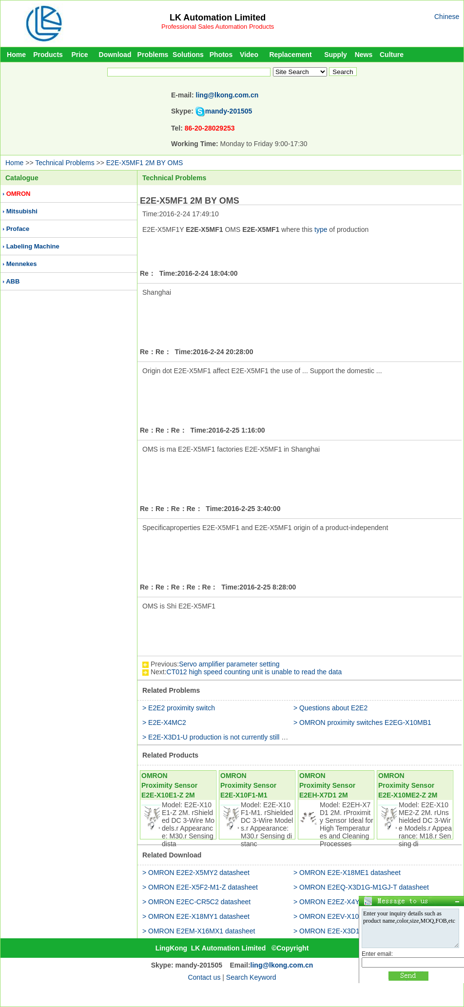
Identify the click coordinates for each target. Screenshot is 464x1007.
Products (48, 54)
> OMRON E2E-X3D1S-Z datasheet (348, 931)
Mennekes (21, 263)
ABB (12, 281)
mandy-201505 (228, 111)
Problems (153, 54)
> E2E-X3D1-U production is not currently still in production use (237, 737)
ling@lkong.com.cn (227, 95)
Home (16, 54)
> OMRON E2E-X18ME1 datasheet (347, 872)
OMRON (18, 193)
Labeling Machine (32, 246)
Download (115, 54)
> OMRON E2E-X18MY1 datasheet (196, 916)
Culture (392, 54)
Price (79, 54)
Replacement (290, 54)
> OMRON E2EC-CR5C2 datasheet (196, 902)
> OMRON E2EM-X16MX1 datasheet (198, 931)
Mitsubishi (22, 211)
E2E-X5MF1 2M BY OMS (144, 163)
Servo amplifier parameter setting (229, 664)
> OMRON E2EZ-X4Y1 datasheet (344, 902)
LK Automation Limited (218, 17)
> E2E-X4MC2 (164, 722)
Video (249, 54)
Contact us (204, 977)
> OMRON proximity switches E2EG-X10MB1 (362, 722)
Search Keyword (251, 977)
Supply (335, 54)
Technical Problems (64, 163)
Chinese (446, 16)
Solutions (188, 54)
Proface (18, 228)
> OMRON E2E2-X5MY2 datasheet (196, 872)
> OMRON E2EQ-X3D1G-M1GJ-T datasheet (361, 887)
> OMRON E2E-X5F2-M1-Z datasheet (200, 887)
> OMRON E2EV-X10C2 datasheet (346, 916)
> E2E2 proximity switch (178, 708)
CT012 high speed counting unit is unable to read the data (254, 672)
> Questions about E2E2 (330, 708)
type (320, 229)
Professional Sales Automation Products (217, 26)
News (364, 54)
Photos (221, 54)
